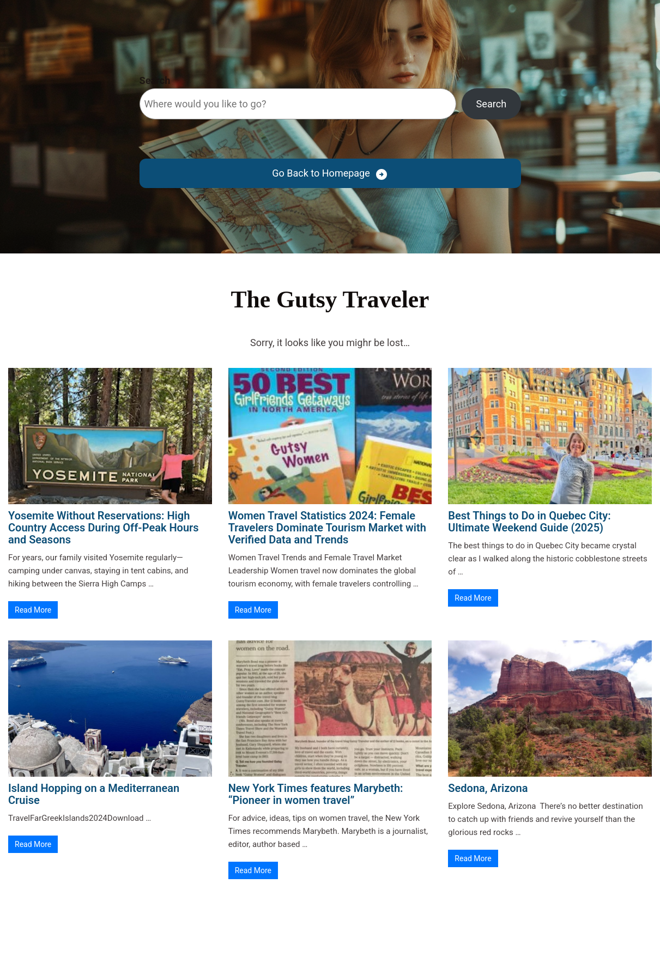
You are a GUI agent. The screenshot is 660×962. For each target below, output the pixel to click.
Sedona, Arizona (488, 788)
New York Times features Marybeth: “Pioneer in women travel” (315, 794)
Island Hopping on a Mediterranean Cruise (93, 794)
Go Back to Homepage (321, 173)
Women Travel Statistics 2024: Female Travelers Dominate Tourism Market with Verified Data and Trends (327, 528)
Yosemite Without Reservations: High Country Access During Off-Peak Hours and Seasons (103, 528)
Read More (33, 610)
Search (155, 80)
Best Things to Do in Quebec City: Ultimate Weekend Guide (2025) (529, 522)
